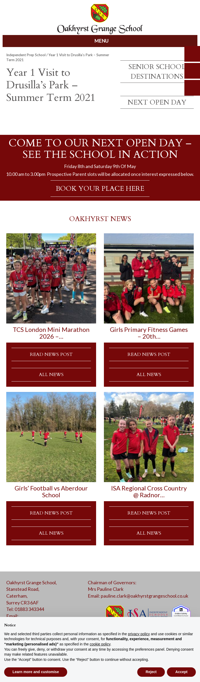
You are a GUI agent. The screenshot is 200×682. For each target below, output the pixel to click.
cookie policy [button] (100, 644)
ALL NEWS (51, 374)
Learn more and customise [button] (35, 672)
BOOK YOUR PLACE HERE (100, 188)
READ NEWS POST (51, 354)
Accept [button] (181, 672)
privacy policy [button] (139, 634)
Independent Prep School (26, 55)
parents (192, 71)
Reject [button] (151, 672)
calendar (192, 88)
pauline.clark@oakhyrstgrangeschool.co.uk (144, 596)
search (192, 54)
